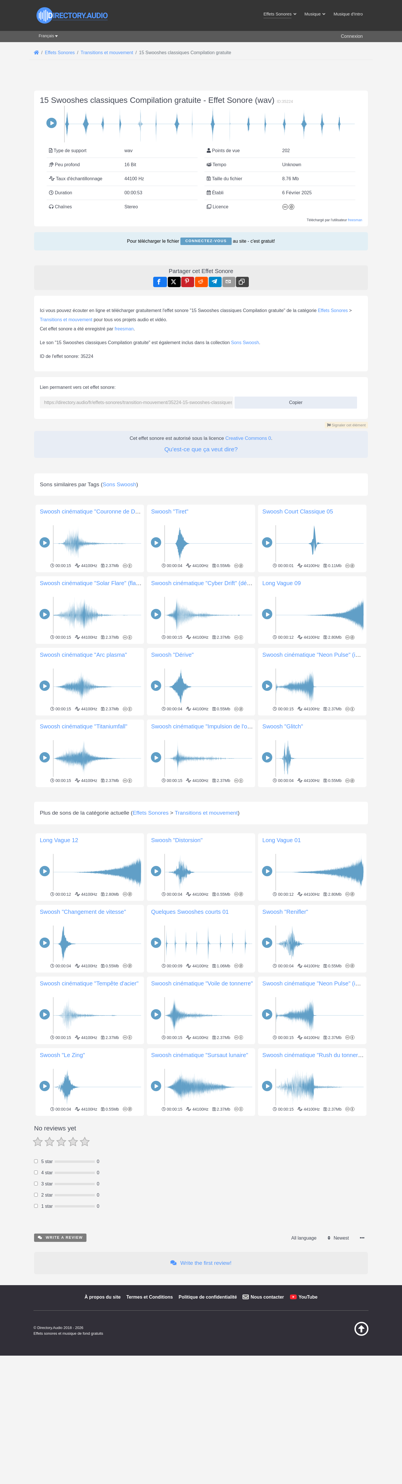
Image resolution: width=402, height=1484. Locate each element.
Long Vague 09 (281, 583)
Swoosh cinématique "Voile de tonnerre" (202, 1063)
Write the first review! (200, 1343)
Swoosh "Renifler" (285, 992)
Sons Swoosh (245, 342)
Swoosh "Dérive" (172, 655)
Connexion (352, 36)
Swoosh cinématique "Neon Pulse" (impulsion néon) (328, 655)
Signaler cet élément (346, 425)
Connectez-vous (205, 241)
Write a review (60, 1318)
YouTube (308, 1377)
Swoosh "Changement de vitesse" (83, 992)
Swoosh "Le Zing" (62, 1135)
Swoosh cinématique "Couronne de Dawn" (94, 511)
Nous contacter (267, 1377)
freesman (355, 220)
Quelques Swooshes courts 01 (190, 992)
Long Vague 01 (281, 920)
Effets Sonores (333, 310)
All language (303, 1318)
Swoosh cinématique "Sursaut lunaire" (199, 1135)
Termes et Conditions (149, 1377)
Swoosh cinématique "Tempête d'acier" (89, 1063)
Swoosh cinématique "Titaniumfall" (83, 726)
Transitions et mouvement (66, 319)
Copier (293, 401)
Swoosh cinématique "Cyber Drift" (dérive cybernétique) (221, 583)
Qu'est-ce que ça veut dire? (201, 449)
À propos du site (102, 1377)
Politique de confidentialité (208, 1377)
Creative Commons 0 (248, 438)
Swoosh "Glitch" (282, 726)
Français (46, 36)
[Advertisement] (201, 829)
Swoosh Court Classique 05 (297, 511)
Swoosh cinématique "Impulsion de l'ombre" (206, 726)
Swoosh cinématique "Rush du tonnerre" (313, 1135)
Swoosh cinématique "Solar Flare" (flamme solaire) (104, 583)
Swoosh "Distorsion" (177, 920)
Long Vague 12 (59, 920)
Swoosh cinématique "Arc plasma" (83, 655)
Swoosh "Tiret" (169, 511)
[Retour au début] (347, 1414)
